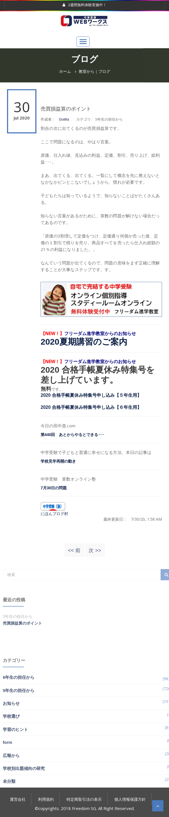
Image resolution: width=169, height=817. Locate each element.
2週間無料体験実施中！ (84, 5)
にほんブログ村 (54, 527)
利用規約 (46, 799)
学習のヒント (15, 760)
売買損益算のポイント (66, 122)
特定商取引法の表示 (84, 799)
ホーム (65, 72)
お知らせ (11, 734)
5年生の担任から (18, 721)
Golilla (64, 133)
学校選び (11, 747)
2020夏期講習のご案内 (84, 355)
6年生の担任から (18, 708)
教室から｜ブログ (94, 72)
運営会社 (18, 799)
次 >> (95, 554)
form (7, 773)
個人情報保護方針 (130, 799)
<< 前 (74, 554)
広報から (11, 786)
